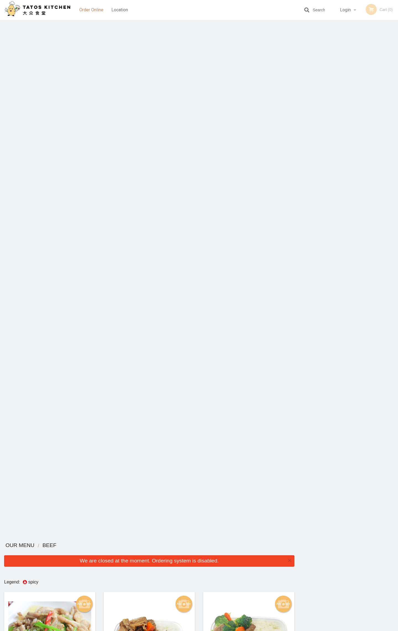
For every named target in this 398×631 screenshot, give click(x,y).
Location (119, 9)
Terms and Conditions (243, 564)
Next (394, 75)
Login (345, 9)
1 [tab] (327, 111)
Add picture (84, 86)
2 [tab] (336, 111)
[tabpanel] (348, 76)
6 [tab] (369, 111)
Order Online (91, 9)
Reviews (232, 557)
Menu (184, 557)
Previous (302, 75)
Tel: (289, 571)
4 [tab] (352, 111)
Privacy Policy (237, 571)
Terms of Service (208, 627)
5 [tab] (360, 111)
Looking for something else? (149, 526)
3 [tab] (344, 111)
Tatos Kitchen (82, 550)
